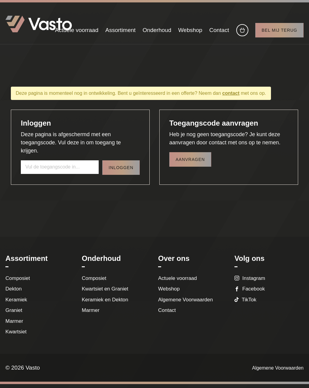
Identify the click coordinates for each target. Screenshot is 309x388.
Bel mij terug (279, 32)
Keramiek (16, 303)
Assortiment (120, 32)
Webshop (190, 32)
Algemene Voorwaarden (185, 303)
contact (231, 96)
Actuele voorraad (76, 32)
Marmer (14, 325)
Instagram (253, 282)
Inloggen (121, 171)
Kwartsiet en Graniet (106, 293)
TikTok (249, 303)
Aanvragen (190, 163)
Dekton (13, 293)
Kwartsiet (16, 335)
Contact (219, 32)
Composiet (17, 282)
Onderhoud (156, 32)
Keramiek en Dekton (105, 303)
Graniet (13, 314)
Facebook (253, 293)
